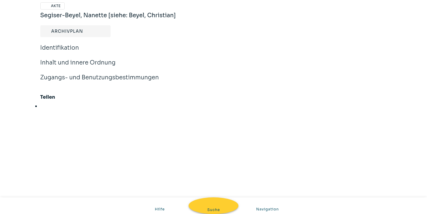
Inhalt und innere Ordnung (78, 66)
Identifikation (59, 51)
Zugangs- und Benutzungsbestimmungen (99, 81)
